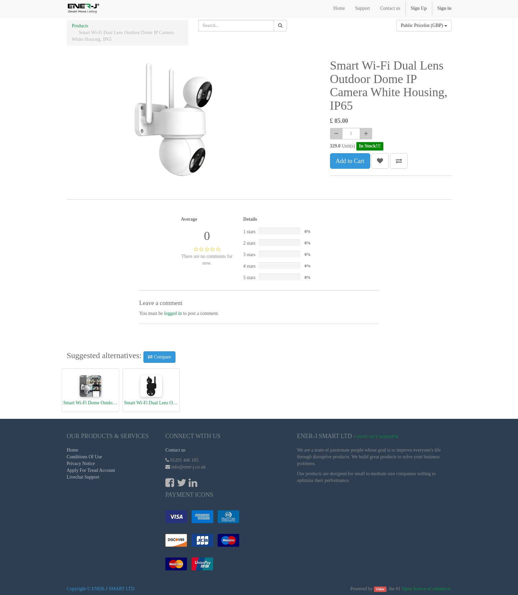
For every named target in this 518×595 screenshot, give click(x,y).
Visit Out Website (377, 436)
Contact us (175, 450)
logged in (173, 313)
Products (80, 25)
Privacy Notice (81, 463)
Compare (159, 356)
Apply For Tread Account (91, 470)
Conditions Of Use (84, 456)
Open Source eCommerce (426, 588)
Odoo (380, 589)
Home (72, 450)
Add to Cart (350, 161)
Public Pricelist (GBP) (424, 25)
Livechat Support (83, 477)
